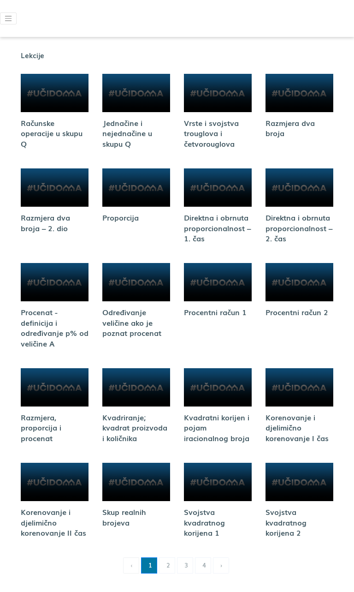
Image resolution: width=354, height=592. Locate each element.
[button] (8, 18)
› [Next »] (221, 565)
